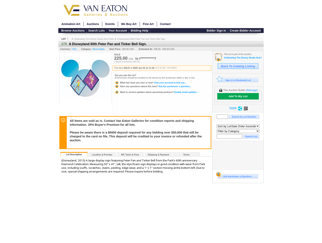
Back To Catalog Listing (238, 66)
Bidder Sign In (216, 30)
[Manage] (251, 90)
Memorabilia (98, 49)
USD (74, 49)
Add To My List (238, 96)
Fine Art (148, 24)
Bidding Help (139, 30)
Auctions (93, 24)
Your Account (117, 30)
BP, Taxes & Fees (130, 154)
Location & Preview (102, 154)
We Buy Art (129, 24)
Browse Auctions (73, 30)
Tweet (233, 107)
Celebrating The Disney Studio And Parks (94, 39)
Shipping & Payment (158, 154)
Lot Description (74, 154)
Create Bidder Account (245, 30)
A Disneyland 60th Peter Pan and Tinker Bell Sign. (141, 39)
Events (110, 24)
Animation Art (70, 24)
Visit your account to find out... (150, 82)
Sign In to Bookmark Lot (234, 80)
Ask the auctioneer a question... (153, 86)
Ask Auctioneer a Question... (235, 176)
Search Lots (96, 30)
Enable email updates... (156, 92)
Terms (186, 154)
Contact (165, 24)
